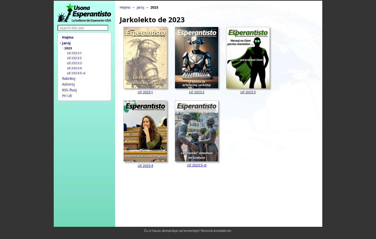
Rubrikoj (68, 76)
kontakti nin (222, 230)
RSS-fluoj (69, 86)
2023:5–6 (76, 71)
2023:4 (74, 66)
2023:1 (74, 52)
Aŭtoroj (68, 81)
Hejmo (68, 37)
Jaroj (66, 42)
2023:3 (74, 61)
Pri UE (67, 91)
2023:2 (74, 56)
